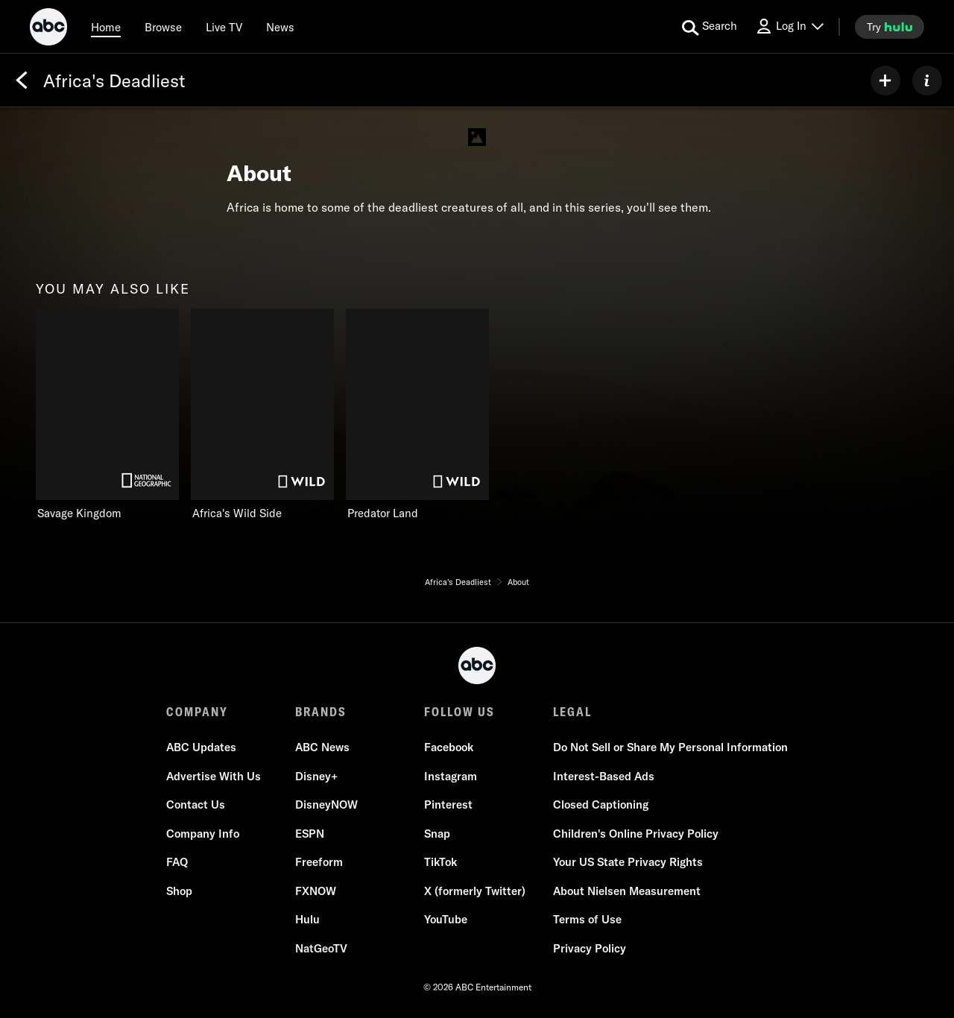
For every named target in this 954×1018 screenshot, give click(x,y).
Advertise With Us (213, 776)
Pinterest (448, 804)
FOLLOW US (459, 711)
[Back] (21, 80)
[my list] (885, 80)
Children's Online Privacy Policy (635, 833)
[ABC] (48, 29)
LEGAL (572, 711)
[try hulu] (889, 27)
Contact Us (195, 804)
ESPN (309, 833)
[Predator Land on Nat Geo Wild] (417, 415)
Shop (179, 891)
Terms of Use (587, 919)
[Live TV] (224, 27)
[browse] (163, 27)
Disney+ (316, 776)
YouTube (445, 919)
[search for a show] (709, 27)
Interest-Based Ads (603, 776)
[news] (280, 27)
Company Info (202, 833)
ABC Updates (201, 747)
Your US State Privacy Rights (628, 862)
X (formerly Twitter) (474, 891)
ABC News (322, 747)
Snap (437, 833)
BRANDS (321, 711)
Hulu (307, 919)
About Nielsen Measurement (627, 891)
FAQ (177, 862)
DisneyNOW (326, 804)
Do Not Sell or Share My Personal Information (670, 747)
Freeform (319, 862)
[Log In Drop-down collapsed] (789, 26)
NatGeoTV (321, 948)
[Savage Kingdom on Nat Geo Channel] (107, 415)
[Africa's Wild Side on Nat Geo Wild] (262, 415)
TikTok (440, 862)
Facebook (448, 747)
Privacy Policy (589, 948)
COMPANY (197, 711)
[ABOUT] (927, 80)
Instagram (450, 776)
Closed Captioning (600, 804)
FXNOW (315, 891)
